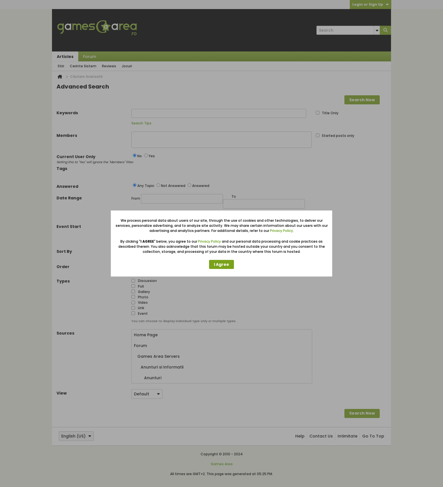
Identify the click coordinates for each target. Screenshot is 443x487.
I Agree (221, 264)
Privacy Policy (281, 230)
